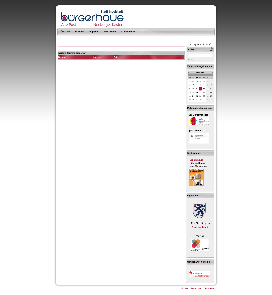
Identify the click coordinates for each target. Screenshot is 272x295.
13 (204, 89)
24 (193, 81)
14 (208, 89)
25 (197, 81)
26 (200, 81)
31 (193, 100)
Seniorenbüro (196, 160)
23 (190, 81)
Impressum (196, 288)
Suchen (191, 59)
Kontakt (185, 288)
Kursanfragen (128, 32)
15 (211, 89)
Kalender (79, 32)
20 (204, 92)
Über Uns (65, 32)
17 (193, 92)
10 (193, 89)
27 (204, 81)
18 (197, 92)
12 (200, 89)
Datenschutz (209, 288)
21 (208, 92)
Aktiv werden (109, 32)
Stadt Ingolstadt (200, 227)
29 (211, 96)
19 (200, 92)
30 (190, 100)
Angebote (93, 32)
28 (208, 81)
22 (211, 92)
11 (197, 89)
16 (190, 92)
